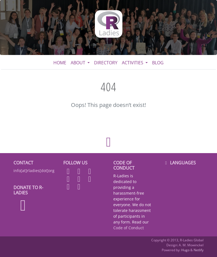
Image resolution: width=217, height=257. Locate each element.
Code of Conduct (128, 227)
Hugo (185, 250)
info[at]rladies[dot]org (33, 170)
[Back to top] (108, 142)
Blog (158, 63)
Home (59, 63)
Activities (133, 63)
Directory (105, 63)
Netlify (199, 250)
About (78, 63)
